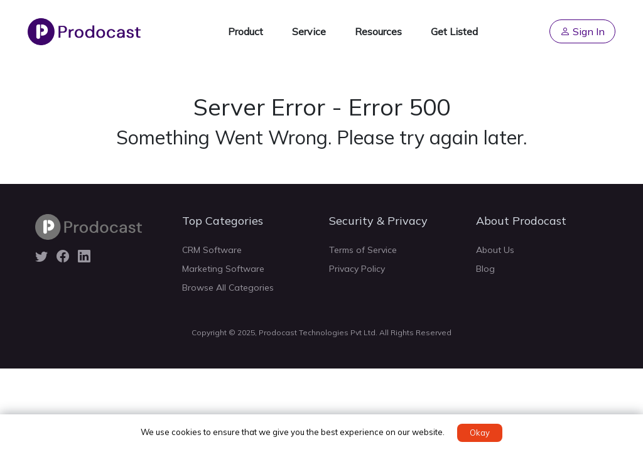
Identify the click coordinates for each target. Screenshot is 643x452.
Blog (485, 268)
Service (309, 31)
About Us (495, 250)
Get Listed (454, 31)
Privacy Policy (357, 268)
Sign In (582, 31)
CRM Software (212, 250)
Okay (480, 433)
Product (245, 31)
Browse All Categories (228, 287)
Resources (378, 31)
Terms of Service (363, 250)
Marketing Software (223, 268)
